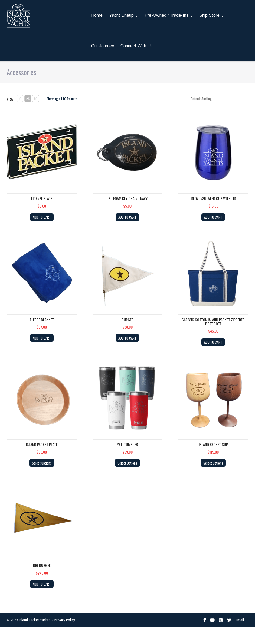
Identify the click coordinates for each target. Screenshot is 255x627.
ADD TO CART (42, 215)
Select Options (42, 461)
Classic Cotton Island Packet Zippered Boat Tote (213, 320)
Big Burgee (42, 564)
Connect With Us (136, 46)
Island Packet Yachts (34, 618)
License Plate (41, 197)
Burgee (127, 318)
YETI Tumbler (127, 443)
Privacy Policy (64, 618)
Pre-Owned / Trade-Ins (166, 15)
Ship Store (209, 15)
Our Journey (102, 46)
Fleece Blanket (42, 318)
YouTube (212, 618)
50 (35, 99)
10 (19, 99)
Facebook (204, 618)
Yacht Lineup (121, 15)
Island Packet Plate (42, 443)
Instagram (221, 618)
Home (97, 15)
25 (28, 99)
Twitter (229, 618)
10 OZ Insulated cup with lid (213, 197)
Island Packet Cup (213, 443)
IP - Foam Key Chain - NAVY (127, 197)
